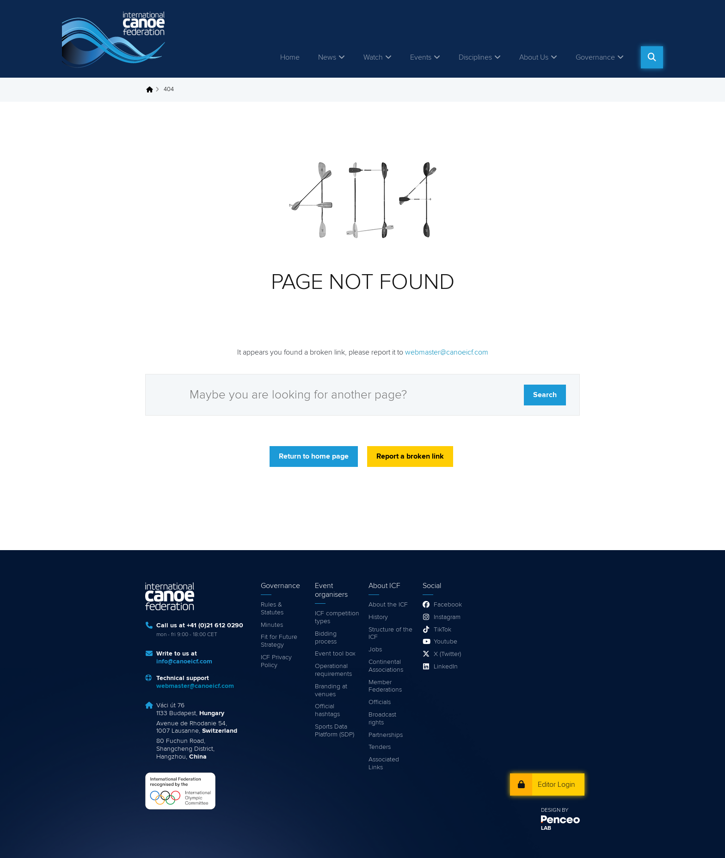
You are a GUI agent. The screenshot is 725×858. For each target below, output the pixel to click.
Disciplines (475, 57)
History (378, 617)
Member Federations (385, 686)
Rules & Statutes (272, 608)
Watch (373, 57)
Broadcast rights (382, 718)
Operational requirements (333, 670)
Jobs (375, 649)
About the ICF (388, 604)
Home (290, 57)
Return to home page (314, 456)
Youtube (445, 641)
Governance (595, 57)
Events (420, 57)
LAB (546, 828)
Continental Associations (386, 666)
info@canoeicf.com (184, 661)
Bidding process (326, 638)
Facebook (448, 604)
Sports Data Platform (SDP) (334, 730)
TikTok (442, 629)
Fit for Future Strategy (279, 641)
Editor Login (556, 784)
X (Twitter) (447, 654)
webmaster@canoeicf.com (446, 352)
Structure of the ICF (390, 633)
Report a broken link (410, 456)
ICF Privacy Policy (276, 661)
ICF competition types (337, 617)
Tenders (380, 747)
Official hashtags (327, 710)
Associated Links (384, 763)
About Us (533, 57)
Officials (380, 702)
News (327, 57)
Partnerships (386, 735)
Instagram (447, 617)
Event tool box (335, 653)
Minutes (272, 625)
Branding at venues (331, 690)
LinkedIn (446, 666)
